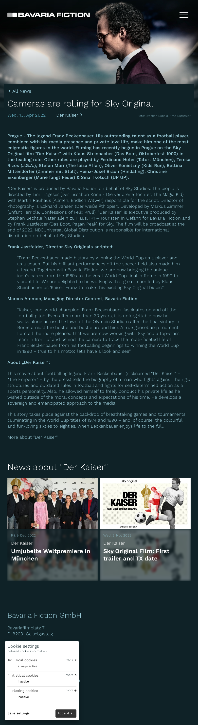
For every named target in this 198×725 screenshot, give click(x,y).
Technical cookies (22, 660)
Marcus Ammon (24, 298)
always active (27, 666)
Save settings (18, 713)
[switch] (22, 666)
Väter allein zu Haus (66, 218)
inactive (23, 681)
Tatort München (155, 159)
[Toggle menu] (184, 14)
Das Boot (126, 153)
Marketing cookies (22, 691)
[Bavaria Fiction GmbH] (48, 15)
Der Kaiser (67, 115)
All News (21, 91)
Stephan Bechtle (24, 218)
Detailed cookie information (27, 651)
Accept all (65, 713)
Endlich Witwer (86, 200)
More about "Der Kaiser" (32, 437)
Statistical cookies (22, 675)
